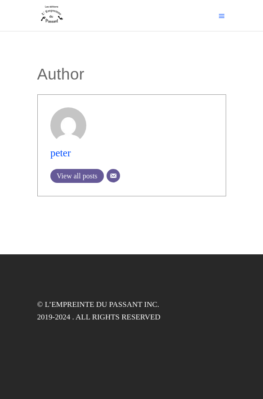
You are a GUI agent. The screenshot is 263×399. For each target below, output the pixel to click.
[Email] (113, 175)
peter (60, 153)
